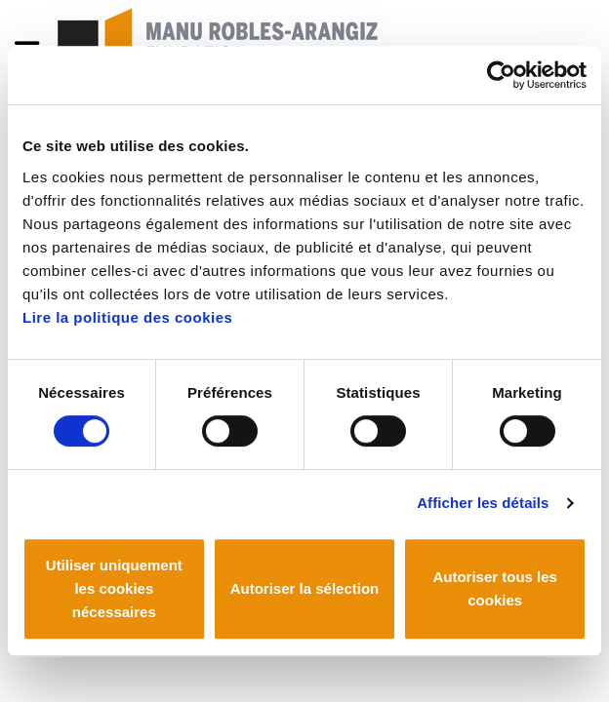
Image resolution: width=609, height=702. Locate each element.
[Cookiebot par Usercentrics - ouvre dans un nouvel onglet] (501, 75)
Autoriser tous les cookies (494, 588)
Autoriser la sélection (305, 588)
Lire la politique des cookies (127, 317)
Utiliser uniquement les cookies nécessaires (114, 588)
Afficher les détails (482, 502)
